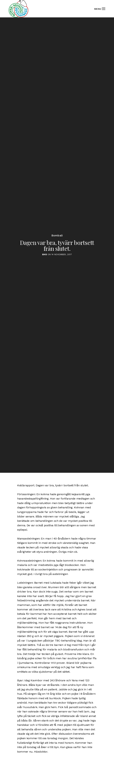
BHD (44, 254)
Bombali (57, 235)
